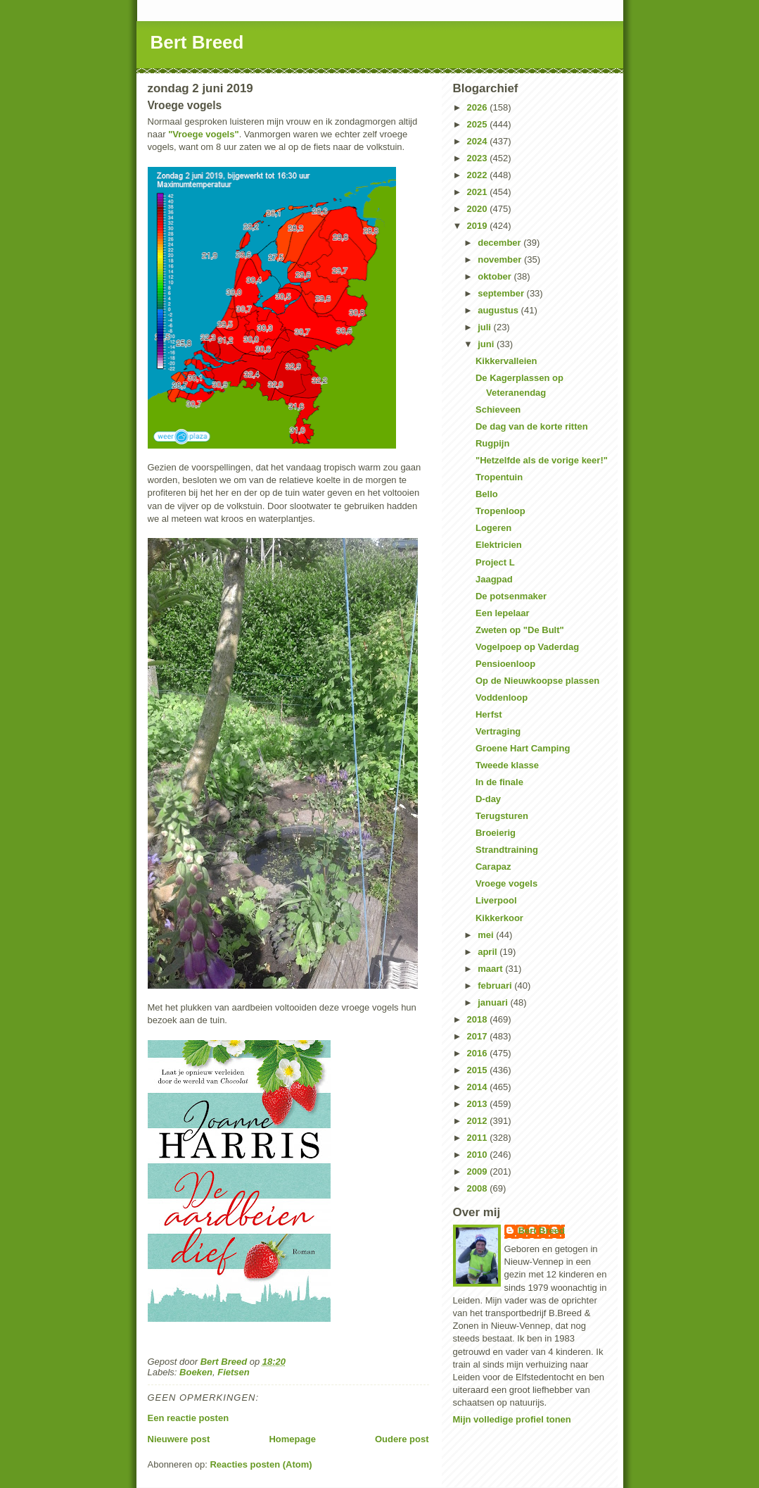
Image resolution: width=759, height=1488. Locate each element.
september (502, 293)
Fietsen (233, 1372)
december (500, 242)
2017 (478, 1036)
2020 (478, 209)
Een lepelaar (503, 613)
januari (494, 1002)
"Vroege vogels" (203, 134)
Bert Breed (197, 42)
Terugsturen (502, 816)
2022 (478, 175)
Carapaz (493, 866)
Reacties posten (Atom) (261, 1464)
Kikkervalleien (506, 361)
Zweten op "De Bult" (520, 630)
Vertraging (498, 731)
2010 (478, 1154)
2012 (478, 1120)
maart (491, 968)
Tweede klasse (507, 765)
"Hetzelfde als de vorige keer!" (542, 460)
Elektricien (499, 544)
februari (496, 985)
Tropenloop (500, 511)
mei (487, 935)
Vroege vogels (506, 883)
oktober (496, 276)
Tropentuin (499, 477)
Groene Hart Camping (523, 748)
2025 (478, 124)
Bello (487, 494)
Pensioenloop (505, 663)
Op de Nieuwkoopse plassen (537, 680)
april (488, 951)
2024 (478, 141)
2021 (478, 192)
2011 (478, 1137)
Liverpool (496, 900)
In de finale (499, 782)
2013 (478, 1104)
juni (487, 344)
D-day (488, 799)
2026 (478, 107)
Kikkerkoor (499, 918)
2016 (478, 1053)
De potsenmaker (511, 596)
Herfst (489, 714)
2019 (478, 225)
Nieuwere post (179, 1439)
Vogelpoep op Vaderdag (527, 647)
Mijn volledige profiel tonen (512, 1419)
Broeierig (496, 832)
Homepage (292, 1439)
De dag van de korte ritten (532, 426)
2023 (478, 158)
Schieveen (498, 409)
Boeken (195, 1372)
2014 (478, 1087)
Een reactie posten (188, 1418)
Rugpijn (492, 443)
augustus (499, 310)
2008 (478, 1188)
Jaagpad (494, 579)
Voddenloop (502, 697)
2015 (478, 1070)
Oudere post (402, 1439)
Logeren (493, 528)
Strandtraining (507, 849)
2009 (478, 1171)
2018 (478, 1019)
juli (485, 327)
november (501, 259)
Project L (495, 562)
